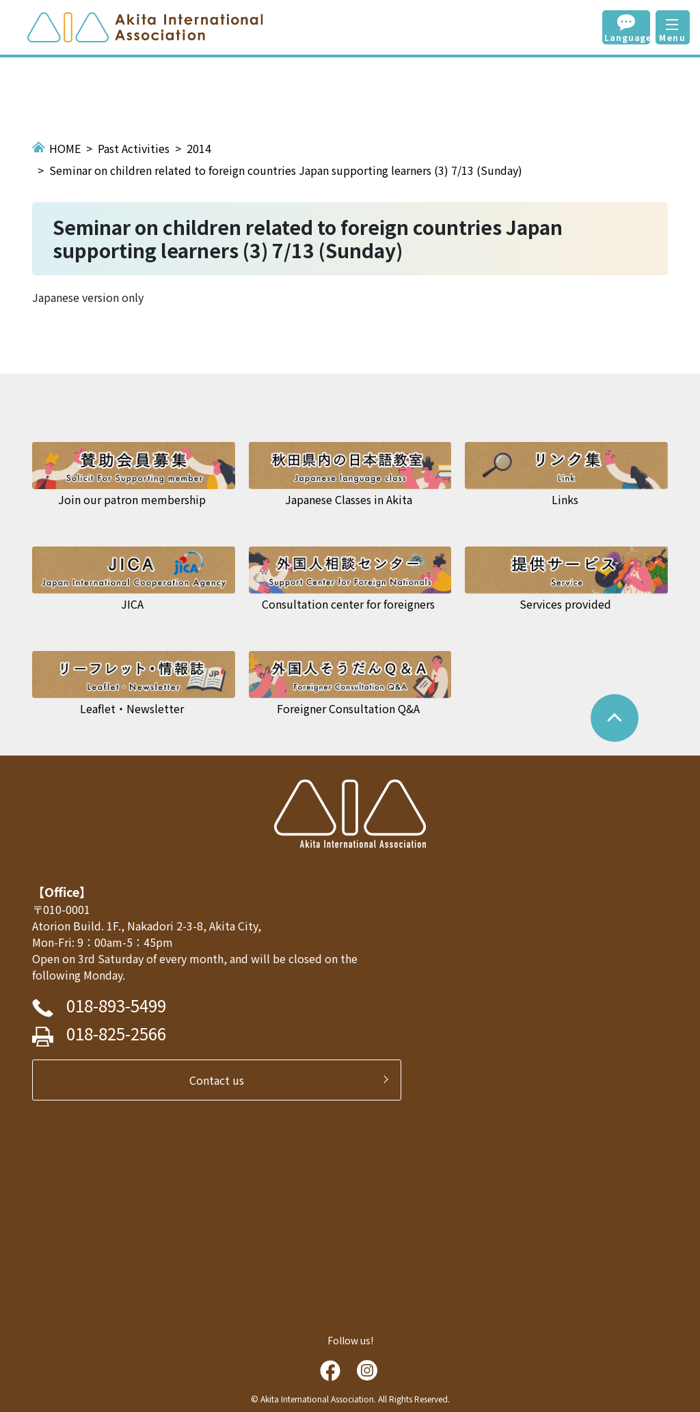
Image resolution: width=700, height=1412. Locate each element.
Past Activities (134, 148)
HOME (65, 148)
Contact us (222, 1080)
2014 (199, 148)
